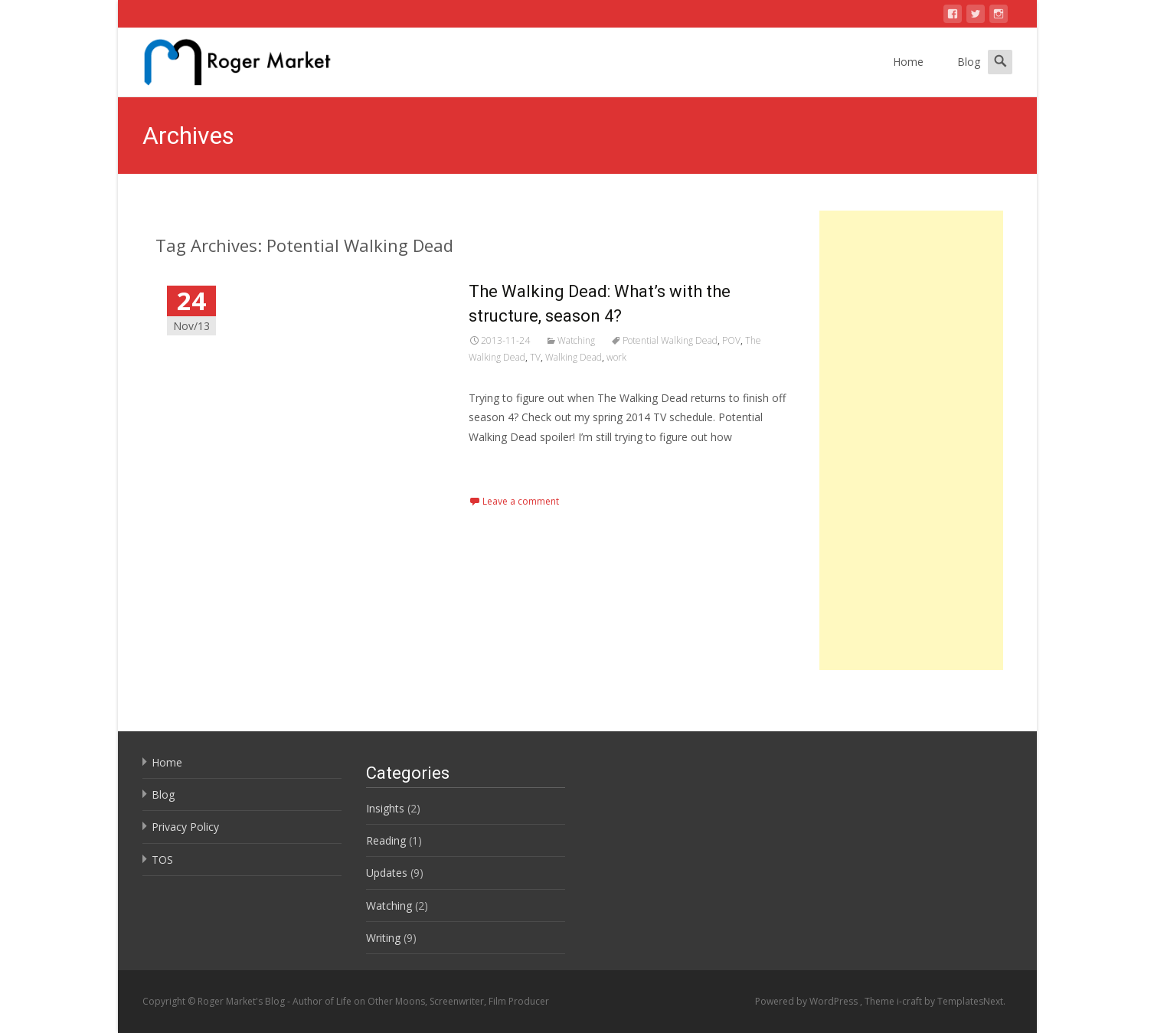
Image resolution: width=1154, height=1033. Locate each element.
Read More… (503, 465)
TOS (162, 859)
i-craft (910, 1001)
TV (535, 357)
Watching (576, 340)
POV (731, 340)
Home (908, 61)
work (616, 357)
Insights (385, 808)
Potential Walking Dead (670, 340)
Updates (386, 872)
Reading (386, 840)
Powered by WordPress (807, 1001)
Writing (383, 937)
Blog (968, 61)
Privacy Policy (185, 826)
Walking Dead (573, 357)
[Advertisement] (911, 440)
